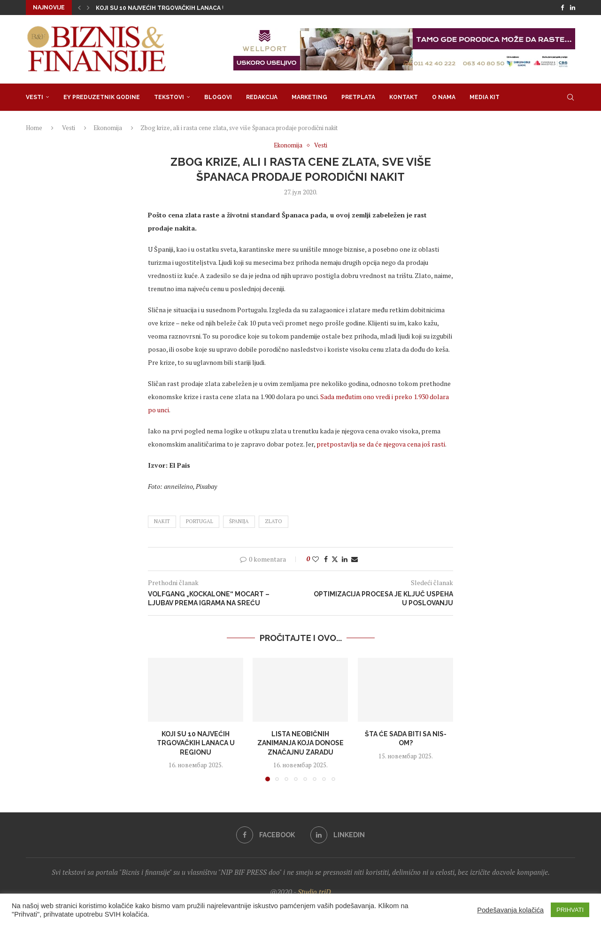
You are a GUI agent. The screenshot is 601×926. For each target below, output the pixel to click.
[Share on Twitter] (334, 559)
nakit (162, 521)
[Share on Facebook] (326, 559)
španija (239, 521)
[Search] (570, 97)
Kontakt (403, 97)
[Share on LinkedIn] (344, 559)
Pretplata (358, 97)
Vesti (34, 97)
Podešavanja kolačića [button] (510, 910)
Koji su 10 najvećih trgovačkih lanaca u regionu (175, 8)
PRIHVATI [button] (570, 909)
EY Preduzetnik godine (101, 97)
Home (34, 127)
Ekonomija (107, 127)
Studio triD (314, 891)
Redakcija (261, 97)
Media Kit (485, 97)
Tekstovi (169, 97)
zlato (273, 521)
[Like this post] (315, 559)
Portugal (199, 521)
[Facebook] (562, 7)
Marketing (309, 97)
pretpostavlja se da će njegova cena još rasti (380, 444)
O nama (443, 97)
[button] (79, 7)
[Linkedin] (572, 7)
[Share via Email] (354, 559)
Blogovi (218, 97)
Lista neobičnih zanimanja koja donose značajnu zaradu (300, 743)
